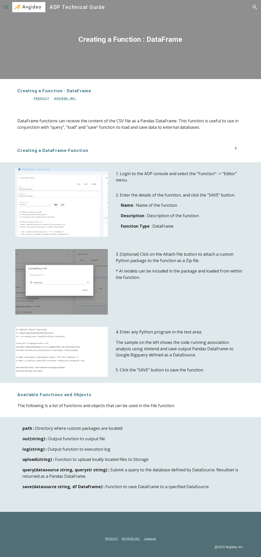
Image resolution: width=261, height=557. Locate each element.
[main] (130, 39)
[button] (6, 7)
